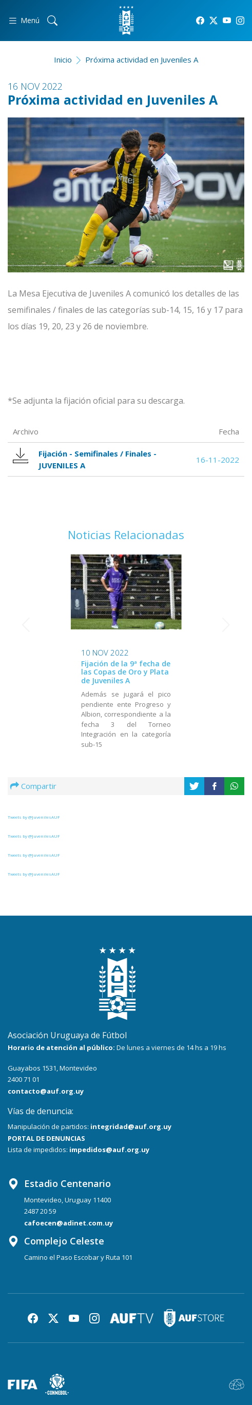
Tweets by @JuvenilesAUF (34, 817)
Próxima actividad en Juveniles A (141, 59)
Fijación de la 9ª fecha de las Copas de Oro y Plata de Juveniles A (67, 672)
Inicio (63, 59)
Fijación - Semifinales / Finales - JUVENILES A (85, 459)
